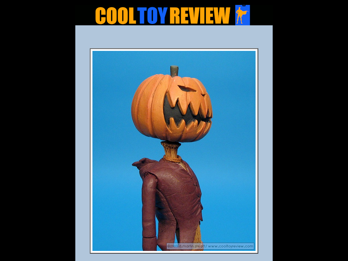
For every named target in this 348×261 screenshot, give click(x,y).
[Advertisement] (174, 38)
